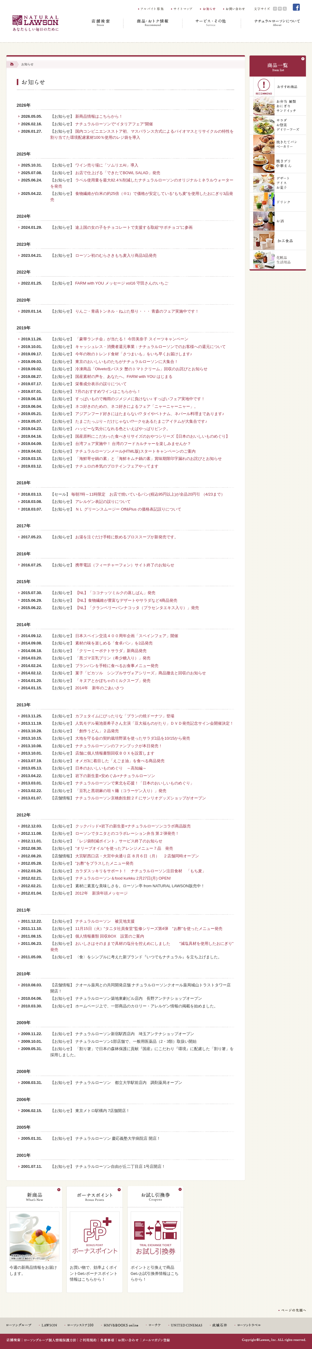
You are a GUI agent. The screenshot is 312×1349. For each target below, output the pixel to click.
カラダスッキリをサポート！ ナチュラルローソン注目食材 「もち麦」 (140, 871)
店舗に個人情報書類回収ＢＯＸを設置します (114, 753)
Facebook (296, 7)
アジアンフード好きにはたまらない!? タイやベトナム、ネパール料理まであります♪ (149, 413)
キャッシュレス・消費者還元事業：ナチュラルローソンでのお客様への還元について (150, 346)
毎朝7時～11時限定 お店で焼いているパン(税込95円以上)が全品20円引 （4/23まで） (148, 494)
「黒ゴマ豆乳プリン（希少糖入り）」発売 (113, 658)
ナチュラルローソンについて (270, 23)
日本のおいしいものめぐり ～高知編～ (111, 768)
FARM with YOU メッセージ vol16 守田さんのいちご (121, 283)
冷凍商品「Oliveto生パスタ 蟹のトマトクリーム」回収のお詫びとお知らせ (141, 369)
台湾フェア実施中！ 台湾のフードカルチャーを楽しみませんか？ (133, 443)
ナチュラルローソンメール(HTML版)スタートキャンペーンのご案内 (135, 451)
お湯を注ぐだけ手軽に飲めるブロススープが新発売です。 (126, 537)
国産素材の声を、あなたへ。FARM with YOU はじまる (123, 376)
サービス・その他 (212, 23)
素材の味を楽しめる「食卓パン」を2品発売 (114, 643)
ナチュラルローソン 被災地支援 (105, 921)
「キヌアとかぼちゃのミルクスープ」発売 (113, 680)
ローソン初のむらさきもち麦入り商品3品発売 (116, 255)
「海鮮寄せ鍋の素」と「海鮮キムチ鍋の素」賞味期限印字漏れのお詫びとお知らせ (148, 458)
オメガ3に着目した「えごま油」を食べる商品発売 (120, 761)
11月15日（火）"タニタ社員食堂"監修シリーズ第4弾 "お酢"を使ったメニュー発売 (149, 928)
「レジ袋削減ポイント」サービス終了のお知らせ (118, 841)
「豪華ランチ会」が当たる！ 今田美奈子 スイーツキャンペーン (131, 339)
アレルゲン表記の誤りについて (103, 501)
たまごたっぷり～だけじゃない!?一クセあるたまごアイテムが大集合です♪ (141, 421)
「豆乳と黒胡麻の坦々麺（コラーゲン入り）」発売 (120, 790)
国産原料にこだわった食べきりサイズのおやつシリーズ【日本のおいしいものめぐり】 (152, 436)
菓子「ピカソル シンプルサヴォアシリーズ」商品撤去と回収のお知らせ (140, 673)
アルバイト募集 (151, 9)
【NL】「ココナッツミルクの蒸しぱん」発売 (115, 592)
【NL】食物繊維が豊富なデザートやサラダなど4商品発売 (126, 600)
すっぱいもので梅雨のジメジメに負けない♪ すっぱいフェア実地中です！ (140, 398)
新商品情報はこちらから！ (99, 116)
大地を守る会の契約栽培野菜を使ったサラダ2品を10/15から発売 (132, 738)
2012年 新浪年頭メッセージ (101, 893)
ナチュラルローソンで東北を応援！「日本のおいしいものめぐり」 (134, 783)
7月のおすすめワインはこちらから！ (108, 391)
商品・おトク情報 (153, 23)
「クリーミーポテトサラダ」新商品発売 (111, 650)
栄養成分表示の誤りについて (101, 384)
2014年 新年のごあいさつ (99, 688)
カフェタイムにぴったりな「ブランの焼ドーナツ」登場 (124, 716)
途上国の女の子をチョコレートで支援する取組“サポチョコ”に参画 (134, 227)
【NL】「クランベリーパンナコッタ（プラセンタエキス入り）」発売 (137, 607)
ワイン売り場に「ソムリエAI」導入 (106, 165)
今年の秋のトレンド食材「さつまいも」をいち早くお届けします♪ (133, 354)
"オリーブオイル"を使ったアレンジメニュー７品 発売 (124, 848)
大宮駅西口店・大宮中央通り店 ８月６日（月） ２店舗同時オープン (137, 856)
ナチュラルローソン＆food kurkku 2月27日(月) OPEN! (123, 878)
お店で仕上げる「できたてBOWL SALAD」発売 (117, 172)
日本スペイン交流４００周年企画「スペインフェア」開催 (126, 635)
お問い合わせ (235, 9)
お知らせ (208, 9)
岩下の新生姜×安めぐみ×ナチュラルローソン (115, 775)
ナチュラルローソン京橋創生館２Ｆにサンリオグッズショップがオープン (140, 798)
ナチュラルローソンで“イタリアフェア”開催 (114, 124)
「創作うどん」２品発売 (97, 731)
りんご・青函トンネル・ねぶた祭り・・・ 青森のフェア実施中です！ (137, 311)
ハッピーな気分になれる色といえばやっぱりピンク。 (122, 428)
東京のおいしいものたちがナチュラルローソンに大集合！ (126, 361)
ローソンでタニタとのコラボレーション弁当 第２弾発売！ (127, 833)
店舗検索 (102, 23)
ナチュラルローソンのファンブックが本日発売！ (118, 746)
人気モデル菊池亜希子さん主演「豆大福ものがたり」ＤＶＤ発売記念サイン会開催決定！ (154, 723)
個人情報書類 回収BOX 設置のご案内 (109, 936)
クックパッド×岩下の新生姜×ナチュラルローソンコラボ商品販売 (133, 826)
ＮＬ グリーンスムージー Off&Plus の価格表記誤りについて (128, 509)
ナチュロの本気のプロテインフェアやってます (116, 466)
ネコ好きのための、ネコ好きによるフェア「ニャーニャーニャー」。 (136, 406)
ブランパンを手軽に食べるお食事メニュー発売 (116, 665)
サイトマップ (182, 9)
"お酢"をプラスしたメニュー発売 (104, 863)
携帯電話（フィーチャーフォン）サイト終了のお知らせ (124, 565)
